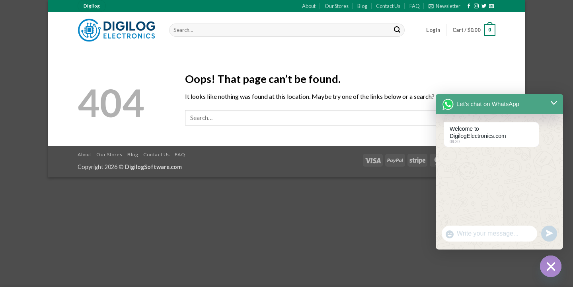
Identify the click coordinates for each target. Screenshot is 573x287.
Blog (362, 6)
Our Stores (337, 6)
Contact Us (388, 6)
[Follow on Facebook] (468, 6)
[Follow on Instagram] (476, 6)
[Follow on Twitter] (483, 6)
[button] (444, 6)
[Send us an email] (491, 6)
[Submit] (397, 30)
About (309, 6)
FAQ (414, 6)
